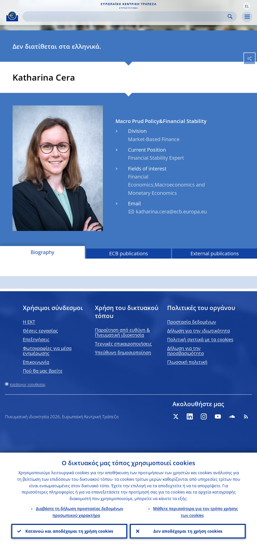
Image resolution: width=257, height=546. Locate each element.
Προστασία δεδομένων (191, 322)
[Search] (126, 16)
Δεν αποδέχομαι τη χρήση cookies (187, 531)
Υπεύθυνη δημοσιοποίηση (123, 352)
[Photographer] (99, 226)
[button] (246, 6)
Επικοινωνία (36, 362)
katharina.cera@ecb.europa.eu (171, 211)
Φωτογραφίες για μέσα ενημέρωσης (47, 350)
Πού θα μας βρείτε (42, 371)
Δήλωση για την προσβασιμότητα (185, 350)
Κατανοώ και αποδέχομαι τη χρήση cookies (69, 531)
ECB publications (128, 253)
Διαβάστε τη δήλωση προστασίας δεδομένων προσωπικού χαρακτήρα (79, 512)
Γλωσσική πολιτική (187, 362)
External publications (214, 253)
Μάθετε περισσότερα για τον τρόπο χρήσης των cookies (195, 512)
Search (230, 16)
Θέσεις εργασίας (40, 331)
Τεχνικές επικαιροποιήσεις (123, 344)
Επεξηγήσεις (36, 339)
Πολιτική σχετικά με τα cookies (200, 339)
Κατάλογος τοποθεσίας (28, 384)
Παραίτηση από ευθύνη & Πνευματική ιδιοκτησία (122, 332)
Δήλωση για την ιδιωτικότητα (198, 331)
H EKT (29, 322)
